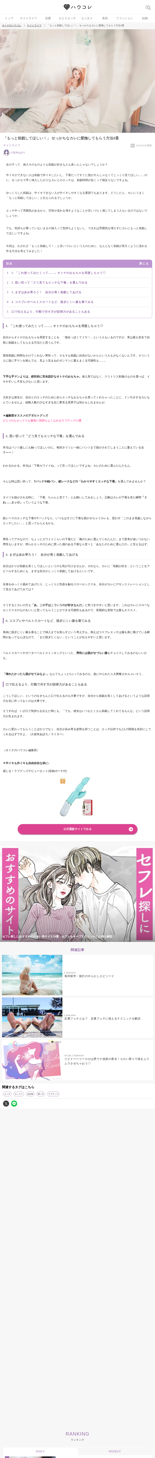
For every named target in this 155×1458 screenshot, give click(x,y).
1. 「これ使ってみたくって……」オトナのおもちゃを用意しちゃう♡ (59, 272)
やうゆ (67, 1055)
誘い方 (41, 1094)
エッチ (7, 1094)
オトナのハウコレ (11, 25)
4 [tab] (82, 939)
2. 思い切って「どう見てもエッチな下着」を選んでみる (50, 282)
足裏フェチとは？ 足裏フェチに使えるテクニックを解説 (102, 1018)
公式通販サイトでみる (77, 829)
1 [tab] (57, 939)
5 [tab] (90, 939)
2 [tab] (65, 939)
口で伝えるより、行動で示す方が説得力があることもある (51, 311)
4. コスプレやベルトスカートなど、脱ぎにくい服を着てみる (53, 302)
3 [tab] (73, 939)
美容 (105, 18)
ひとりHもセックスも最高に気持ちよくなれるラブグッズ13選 (42, 420)
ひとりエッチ (67, 18)
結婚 (145, 18)
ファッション (124, 18)
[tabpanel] (77, 894)
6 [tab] (98, 939)
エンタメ (86, 18)
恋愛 (48, 18)
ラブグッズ (53, 1094)
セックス (19, 1094)
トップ (9, 18)
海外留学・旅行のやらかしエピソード (89, 976)
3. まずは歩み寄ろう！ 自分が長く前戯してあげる (47, 292)
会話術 (30, 1094)
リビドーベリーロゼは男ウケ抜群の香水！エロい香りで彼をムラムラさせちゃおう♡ (106, 1061)
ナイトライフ (28, 18)
